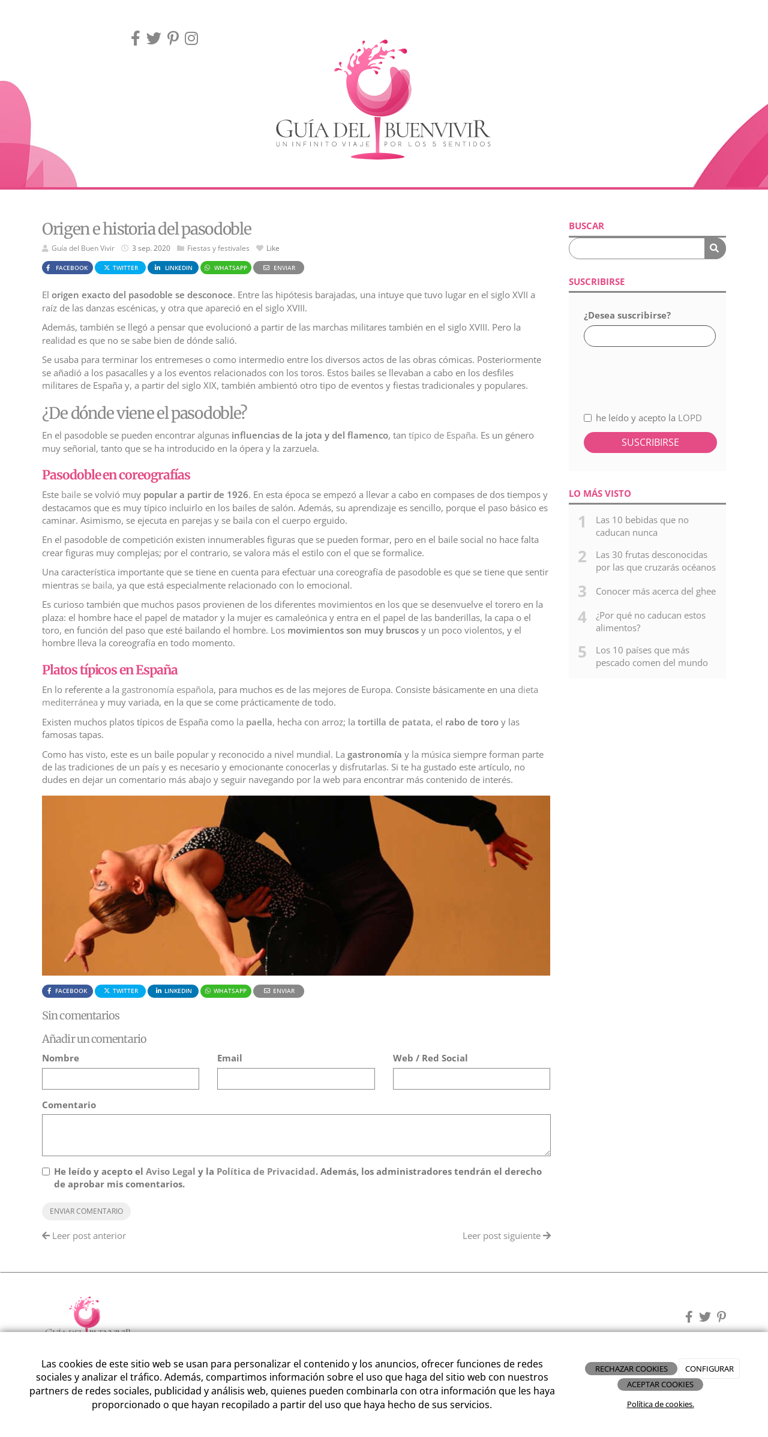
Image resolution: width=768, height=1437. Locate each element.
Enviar (278, 267)
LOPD (690, 418)
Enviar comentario (86, 1211)
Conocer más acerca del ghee (656, 591)
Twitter (120, 267)
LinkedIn (173, 267)
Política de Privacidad (266, 1171)
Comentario (69, 1105)
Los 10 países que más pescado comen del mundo (652, 656)
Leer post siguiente (507, 1235)
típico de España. (442, 435)
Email (229, 1058)
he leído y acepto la (643, 418)
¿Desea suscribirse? (627, 315)
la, (254, 722)
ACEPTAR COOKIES (660, 1384)
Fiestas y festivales (218, 248)
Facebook (65, 267)
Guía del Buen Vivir (83, 248)
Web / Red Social (430, 1058)
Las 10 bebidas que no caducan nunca (642, 526)
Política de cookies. (660, 1404)
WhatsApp (225, 267)
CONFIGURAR (709, 1368)
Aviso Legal (171, 1171)
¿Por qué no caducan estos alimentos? (651, 621)
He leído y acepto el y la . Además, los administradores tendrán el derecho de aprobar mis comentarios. (298, 1177)
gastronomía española (168, 689)
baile (71, 494)
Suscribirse (650, 442)
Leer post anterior (84, 1235)
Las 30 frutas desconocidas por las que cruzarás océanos (656, 560)
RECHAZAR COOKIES (631, 1368)
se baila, (98, 585)
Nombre (60, 1058)
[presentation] (648, 372)
